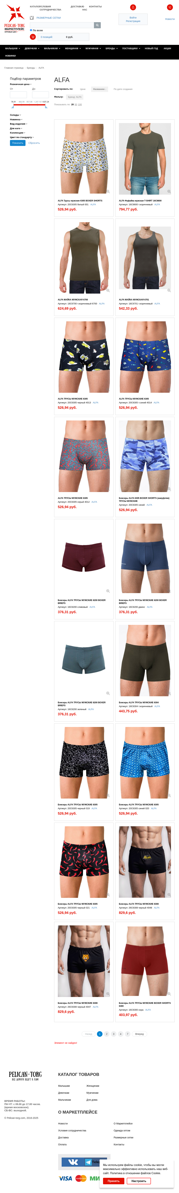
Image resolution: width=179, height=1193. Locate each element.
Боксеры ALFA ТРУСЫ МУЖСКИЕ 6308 (139, 904)
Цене (82, 89)
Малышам (12, 48)
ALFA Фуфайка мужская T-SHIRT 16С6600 (140, 201)
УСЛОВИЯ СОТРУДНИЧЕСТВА (50, 8)
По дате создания (123, 89)
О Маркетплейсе (123, 1123)
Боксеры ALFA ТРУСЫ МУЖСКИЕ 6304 (139, 702)
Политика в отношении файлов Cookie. (135, 1173)
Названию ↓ (99, 89)
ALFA (41, 68)
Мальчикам (52, 48)
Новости (170, 19)
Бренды (112, 48)
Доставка (63, 1137)
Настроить (138, 1181)
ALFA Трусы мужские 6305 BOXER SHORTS (80, 201)
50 (76, 104)
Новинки (10, 56)
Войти (133, 17)
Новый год (151, 48)
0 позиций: (47, 37)
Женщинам (73, 48)
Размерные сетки (123, 1137)
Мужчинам (93, 48)
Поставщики (131, 48)
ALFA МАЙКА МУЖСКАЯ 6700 (73, 299)
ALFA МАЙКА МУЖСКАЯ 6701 (134, 299)
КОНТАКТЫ (95, 6)
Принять (114, 1181)
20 (72, 104)
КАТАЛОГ (35, 6)
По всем (38, 30)
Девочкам (32, 48)
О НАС (84, 8)
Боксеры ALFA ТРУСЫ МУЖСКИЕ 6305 (77, 804)
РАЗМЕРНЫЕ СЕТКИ (45, 18)
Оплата (62, 1144)
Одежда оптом (122, 1130)
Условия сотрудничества (72, 1130)
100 (80, 104)
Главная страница (13, 68)
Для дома (91, 1099)
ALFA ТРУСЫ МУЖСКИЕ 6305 (73, 399)
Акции (167, 48)
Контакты (119, 1144)
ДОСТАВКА (76, 6)
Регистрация (133, 21)
